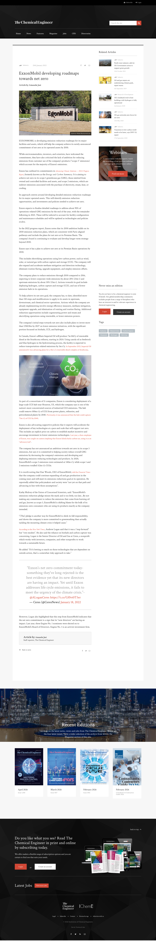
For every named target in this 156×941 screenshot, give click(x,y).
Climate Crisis (115, 329)
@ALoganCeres (36, 600)
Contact (72, 918)
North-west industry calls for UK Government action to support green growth (125, 65)
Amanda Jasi (42, 640)
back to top (134, 832)
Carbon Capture (106, 334)
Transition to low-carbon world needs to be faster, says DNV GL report (125, 132)
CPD (62, 34)
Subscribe (128, 2)
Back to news (26, 653)
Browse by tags (84, 918)
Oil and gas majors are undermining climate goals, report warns (124, 82)
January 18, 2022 (71, 605)
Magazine (46, 34)
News (25, 34)
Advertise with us (100, 918)
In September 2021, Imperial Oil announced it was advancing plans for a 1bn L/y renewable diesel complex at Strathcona (54, 349)
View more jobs (42, 887)
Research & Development (125, 94)
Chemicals (119, 334)
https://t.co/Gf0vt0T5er (67, 600)
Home (17, 34)
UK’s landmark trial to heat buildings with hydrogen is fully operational (124, 99)
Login (138, 2)
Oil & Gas (103, 338)
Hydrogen (130, 334)
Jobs (55, 34)
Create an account (125, 311)
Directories (72, 34)
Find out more (118, 173)
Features (35, 34)
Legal (52, 918)
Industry (26, 65)
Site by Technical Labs (78, 928)
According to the (34, 532)
